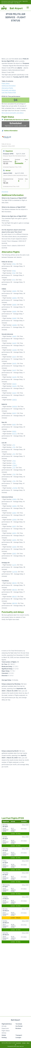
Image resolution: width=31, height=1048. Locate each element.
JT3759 (14, 488)
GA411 (14, 357)
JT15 (13, 447)
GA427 (14, 393)
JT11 (13, 445)
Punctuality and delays (9, 90)
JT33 (13, 474)
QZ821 (14, 553)
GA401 (14, 336)
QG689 (14, 325)
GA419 (14, 377)
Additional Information (9, 85)
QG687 (14, 318)
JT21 (13, 454)
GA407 (14, 343)
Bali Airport (16, 8)
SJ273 (14, 565)
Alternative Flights (7, 88)
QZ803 (14, 499)
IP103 (14, 264)
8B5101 (14, 583)
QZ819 (14, 547)
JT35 (13, 481)
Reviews (18, 1028)
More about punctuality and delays (12, 113)
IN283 (14, 431)
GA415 (14, 363)
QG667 (14, 304)
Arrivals (4, 1026)
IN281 (14, 424)
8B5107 (14, 596)
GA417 (14, 370)
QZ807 (14, 513)
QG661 (14, 291)
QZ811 (14, 526)
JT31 (13, 467)
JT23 (13, 461)
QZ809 (14, 519)
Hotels (4, 1035)
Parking (4, 1037)
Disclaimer (18, 1043)
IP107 (13, 273)
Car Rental (19, 1026)
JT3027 (14, 465)
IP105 (14, 271)
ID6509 (14, 406)
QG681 (14, 311)
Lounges (18, 1037)
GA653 (14, 400)
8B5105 (14, 590)
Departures (5, 1028)
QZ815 (14, 540)
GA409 (14, 350)
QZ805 (14, 506)
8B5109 (14, 603)
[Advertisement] (15, 40)
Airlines (4, 1033)
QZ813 (14, 533)
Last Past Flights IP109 (9, 92)
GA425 (14, 386)
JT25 (13, 463)
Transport (19, 1035)
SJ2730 (14, 572)
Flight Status (6, 83)
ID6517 (14, 413)
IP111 (13, 280)
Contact (24, 1043)
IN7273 (14, 433)
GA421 (14, 384)
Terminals (19, 1024)
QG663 (14, 298)
